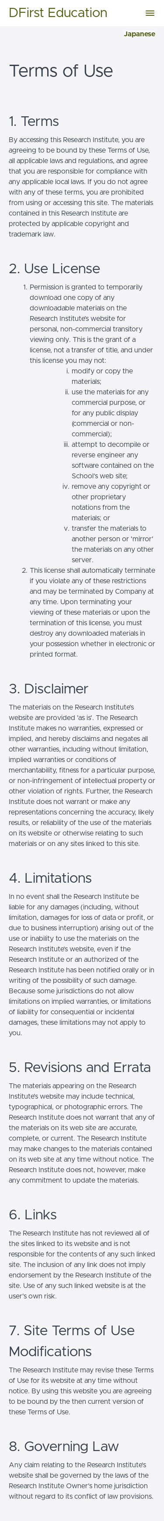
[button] (150, 13)
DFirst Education (58, 13)
